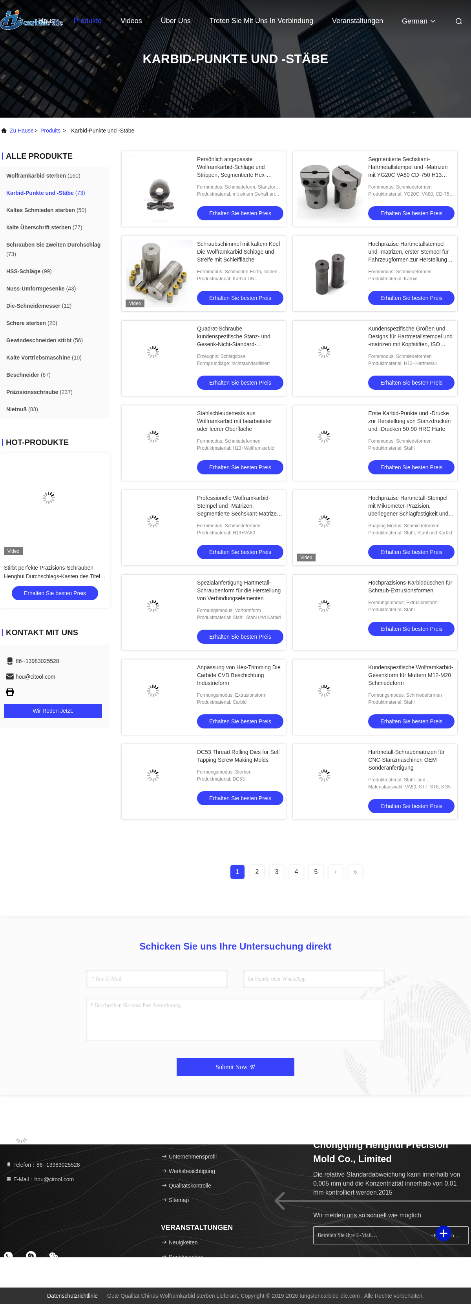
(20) (31, 323)
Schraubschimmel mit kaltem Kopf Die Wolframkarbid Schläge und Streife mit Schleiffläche (238, 252)
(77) (44, 227)
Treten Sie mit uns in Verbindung (261, 21)
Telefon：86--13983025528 (42, 1165)
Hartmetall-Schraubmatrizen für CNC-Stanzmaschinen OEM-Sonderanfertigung (406, 760)
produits (50, 130)
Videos (131, 21)
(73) (45, 193)
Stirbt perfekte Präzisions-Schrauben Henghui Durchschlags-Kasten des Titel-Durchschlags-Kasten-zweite (53, 576)
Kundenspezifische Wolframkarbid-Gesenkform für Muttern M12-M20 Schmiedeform (410, 675)
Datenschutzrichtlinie (72, 1296)
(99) (29, 271)
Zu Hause (22, 130)
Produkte (87, 21)
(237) (39, 392)
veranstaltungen (357, 21)
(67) (28, 375)
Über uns (176, 21)
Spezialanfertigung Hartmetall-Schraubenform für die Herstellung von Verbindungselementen (239, 590)
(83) (22, 409)
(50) (46, 210)
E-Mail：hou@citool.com (39, 1179)
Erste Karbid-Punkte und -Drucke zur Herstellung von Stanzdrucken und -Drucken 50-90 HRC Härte (409, 421)
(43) (41, 288)
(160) (43, 176)
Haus (46, 21)
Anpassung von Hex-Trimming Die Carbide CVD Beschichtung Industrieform (239, 675)
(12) (39, 306)
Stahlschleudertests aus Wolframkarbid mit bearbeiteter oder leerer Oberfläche (234, 421)
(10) (44, 357)
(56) (44, 340)
